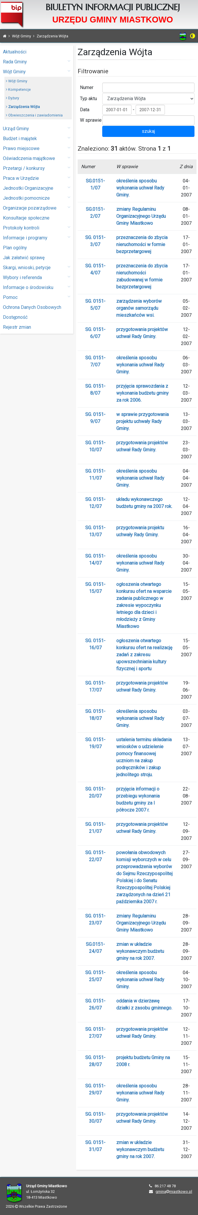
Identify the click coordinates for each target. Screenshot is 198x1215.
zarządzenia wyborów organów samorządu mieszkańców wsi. (139, 308)
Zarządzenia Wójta (23, 107)
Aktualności (14, 52)
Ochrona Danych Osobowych (32, 307)
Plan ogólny (15, 247)
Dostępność (15, 317)
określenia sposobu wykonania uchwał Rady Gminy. (140, 188)
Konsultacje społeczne (26, 218)
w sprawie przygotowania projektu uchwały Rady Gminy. (142, 421)
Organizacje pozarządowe (36, 208)
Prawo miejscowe (36, 148)
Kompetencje (18, 89)
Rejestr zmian (17, 327)
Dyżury (12, 98)
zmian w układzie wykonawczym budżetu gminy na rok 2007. (140, 951)
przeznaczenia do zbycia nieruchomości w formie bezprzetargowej (142, 244)
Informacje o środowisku (36, 287)
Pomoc (36, 297)
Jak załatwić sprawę (24, 257)
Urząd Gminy (36, 128)
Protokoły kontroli (36, 227)
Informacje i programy (36, 237)
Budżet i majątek (36, 138)
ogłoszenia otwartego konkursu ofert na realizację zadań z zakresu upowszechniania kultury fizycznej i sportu (144, 654)
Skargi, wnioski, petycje (36, 267)
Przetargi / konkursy (36, 168)
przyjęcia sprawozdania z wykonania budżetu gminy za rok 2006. (142, 393)
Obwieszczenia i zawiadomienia (34, 115)
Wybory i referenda (36, 277)
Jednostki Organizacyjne (36, 188)
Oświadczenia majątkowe (36, 158)
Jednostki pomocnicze (36, 198)
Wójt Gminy (36, 71)
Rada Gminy (36, 61)
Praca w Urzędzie (36, 178)
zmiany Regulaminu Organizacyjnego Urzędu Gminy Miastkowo (141, 216)
